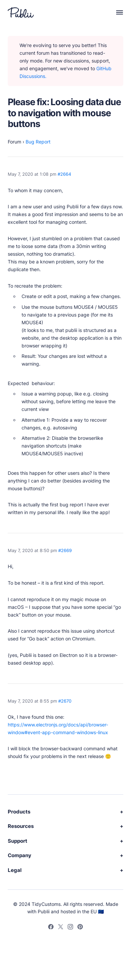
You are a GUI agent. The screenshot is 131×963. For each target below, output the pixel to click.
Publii (44, 911)
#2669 (65, 550)
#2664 (64, 174)
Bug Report (38, 141)
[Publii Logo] (21, 12)
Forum (14, 141)
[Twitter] (60, 928)
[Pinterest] (80, 928)
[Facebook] (51, 928)
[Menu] (116, 12)
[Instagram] (70, 928)
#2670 (64, 701)
